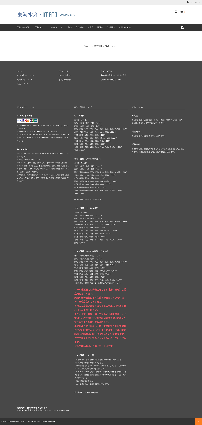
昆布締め (80, 27)
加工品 (90, 27)
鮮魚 (70, 27)
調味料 (100, 27)
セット (54, 27)
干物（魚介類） (24, 27)
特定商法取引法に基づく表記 (114, 75)
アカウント (193, 2)
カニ (63, 27)
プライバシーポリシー (111, 79)
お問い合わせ (125, 27)
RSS (103, 71)
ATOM (109, 71)
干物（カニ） (41, 27)
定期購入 (111, 27)
